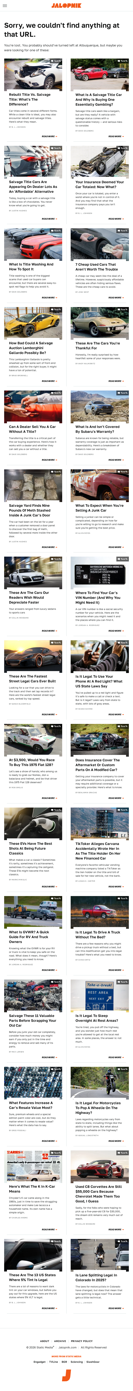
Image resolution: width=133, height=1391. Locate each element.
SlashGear (93, 1361)
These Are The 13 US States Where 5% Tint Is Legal (32, 1277)
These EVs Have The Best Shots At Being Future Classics (30, 848)
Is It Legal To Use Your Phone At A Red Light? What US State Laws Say (99, 681)
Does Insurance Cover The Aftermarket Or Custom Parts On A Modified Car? (98, 765)
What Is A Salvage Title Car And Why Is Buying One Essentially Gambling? (99, 100)
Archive (60, 1341)
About (44, 1341)
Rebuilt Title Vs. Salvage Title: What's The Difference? (30, 99)
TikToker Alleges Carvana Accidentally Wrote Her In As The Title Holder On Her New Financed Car (98, 851)
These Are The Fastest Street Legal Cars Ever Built (32, 678)
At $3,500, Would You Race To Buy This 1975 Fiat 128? (32, 762)
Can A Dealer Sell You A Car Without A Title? (32, 429)
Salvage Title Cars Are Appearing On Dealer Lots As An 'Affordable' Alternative (33, 187)
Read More (48, 136)
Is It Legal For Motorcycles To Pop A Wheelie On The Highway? (98, 1108)
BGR (64, 1361)
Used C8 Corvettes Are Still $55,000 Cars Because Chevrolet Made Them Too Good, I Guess (99, 1194)
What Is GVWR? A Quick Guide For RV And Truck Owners (29, 937)
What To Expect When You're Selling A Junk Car (100, 507)
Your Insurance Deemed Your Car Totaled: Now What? (100, 184)
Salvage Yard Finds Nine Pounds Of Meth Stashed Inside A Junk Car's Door (29, 510)
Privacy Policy (82, 1341)
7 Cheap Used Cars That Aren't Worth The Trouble (97, 266)
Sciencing (77, 1361)
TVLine (53, 1361)
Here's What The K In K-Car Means (32, 1188)
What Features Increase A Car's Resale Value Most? (31, 1105)
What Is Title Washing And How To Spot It (31, 266)
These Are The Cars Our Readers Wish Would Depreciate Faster (29, 597)
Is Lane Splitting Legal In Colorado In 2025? (96, 1277)
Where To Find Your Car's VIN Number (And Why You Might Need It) (98, 598)
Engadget (40, 1361)
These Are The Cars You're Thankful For (98, 345)
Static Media (45, 1347)
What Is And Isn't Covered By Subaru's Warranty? (97, 429)
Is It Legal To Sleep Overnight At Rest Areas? (97, 1018)
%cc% (57, 61)
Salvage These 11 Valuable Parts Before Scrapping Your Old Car (32, 1020)
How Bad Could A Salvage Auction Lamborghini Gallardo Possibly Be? (31, 348)
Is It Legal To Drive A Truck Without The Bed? (98, 934)
